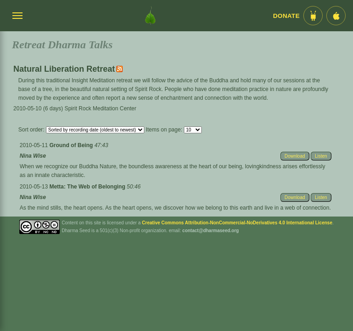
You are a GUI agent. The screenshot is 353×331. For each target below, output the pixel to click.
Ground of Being (71, 145)
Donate (286, 15)
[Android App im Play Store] (313, 15)
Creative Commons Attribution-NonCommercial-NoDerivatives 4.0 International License (237, 222)
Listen (321, 156)
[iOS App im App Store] (336, 15)
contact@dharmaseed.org (210, 230)
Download (295, 156)
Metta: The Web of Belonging (87, 186)
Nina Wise (33, 156)
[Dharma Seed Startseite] (150, 16)
